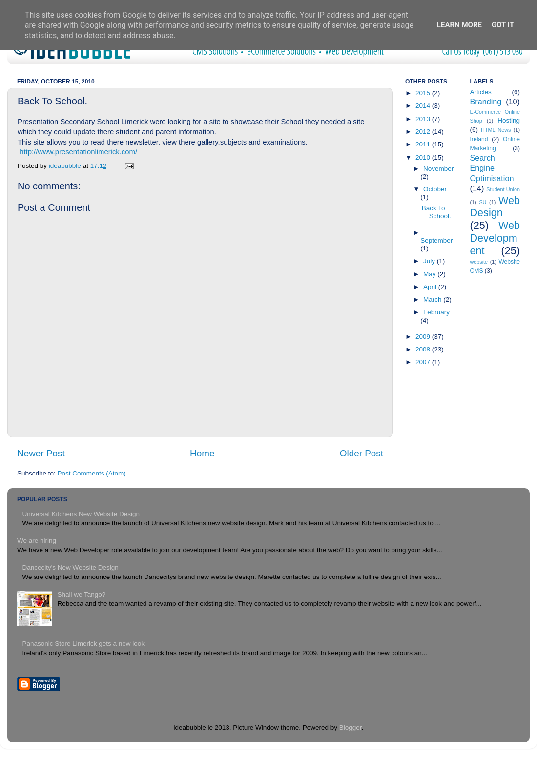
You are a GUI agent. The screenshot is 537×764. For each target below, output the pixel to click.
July (430, 261)
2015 (423, 93)
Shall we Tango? (81, 594)
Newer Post (41, 453)
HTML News (496, 130)
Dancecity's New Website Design (70, 567)
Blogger (350, 727)
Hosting (508, 120)
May (430, 274)
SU (482, 202)
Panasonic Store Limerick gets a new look (83, 643)
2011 (423, 144)
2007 (423, 362)
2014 (423, 105)
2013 (423, 119)
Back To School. (436, 212)
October (435, 189)
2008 (423, 349)
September (436, 240)
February (436, 312)
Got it (503, 25)
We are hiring (36, 540)
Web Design (495, 206)
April (430, 286)
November (438, 168)
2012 (423, 131)
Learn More (459, 25)
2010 (423, 157)
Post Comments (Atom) (92, 473)
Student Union (503, 189)
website (479, 262)
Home (202, 453)
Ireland (479, 139)
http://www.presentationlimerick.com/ (78, 152)
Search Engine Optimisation (492, 168)
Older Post (361, 453)
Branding (486, 101)
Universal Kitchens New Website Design (81, 513)
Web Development (495, 238)
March (433, 299)
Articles (481, 92)
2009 (423, 336)
